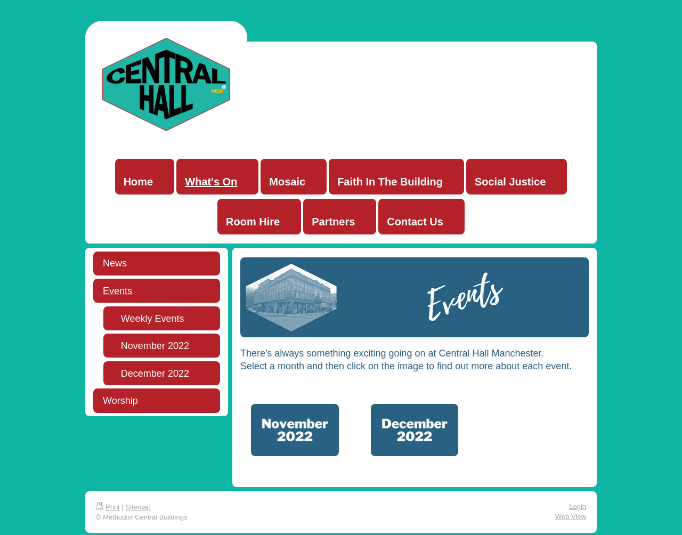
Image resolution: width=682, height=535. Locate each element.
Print (108, 507)
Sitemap (138, 507)
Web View (570, 517)
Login (577, 506)
